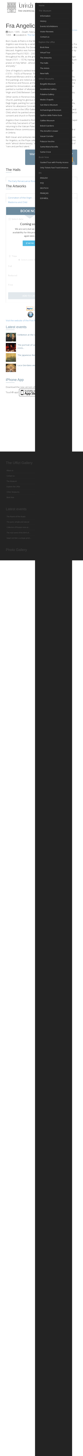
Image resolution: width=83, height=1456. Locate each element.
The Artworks (46, 57)
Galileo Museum (47, 120)
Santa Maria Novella (49, 146)
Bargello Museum (48, 84)
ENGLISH (44, 178)
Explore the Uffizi (47, 42)
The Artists (44, 68)
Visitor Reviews (46, 31)
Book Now (44, 47)
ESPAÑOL (44, 198)
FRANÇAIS (44, 193)
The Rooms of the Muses (16, 516)
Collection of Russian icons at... (18, 527)
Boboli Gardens (47, 125)
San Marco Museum (49, 104)
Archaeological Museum (50, 110)
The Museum (45, 10)
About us (10, 470)
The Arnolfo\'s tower (49, 131)
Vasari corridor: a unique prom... (19, 538)
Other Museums (46, 78)
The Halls (44, 63)
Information (45, 16)
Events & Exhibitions (49, 26)
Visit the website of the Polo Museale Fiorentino (29, 320)
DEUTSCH (44, 188)
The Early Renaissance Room (22, 181)
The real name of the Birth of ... (19, 532)
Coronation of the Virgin (20, 197)
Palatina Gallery (47, 94)
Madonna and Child (17, 202)
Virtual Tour (45, 52)
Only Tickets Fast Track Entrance (54, 167)
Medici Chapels (46, 99)
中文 (42, 183)
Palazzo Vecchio (47, 141)
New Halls (44, 73)
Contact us (44, 36)
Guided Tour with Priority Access (54, 162)
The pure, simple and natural (18, 522)
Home (41, 5)
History (43, 21)
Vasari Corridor (46, 136)
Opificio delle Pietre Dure (51, 115)
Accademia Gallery (48, 89)
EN (40, 172)
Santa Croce (45, 152)
